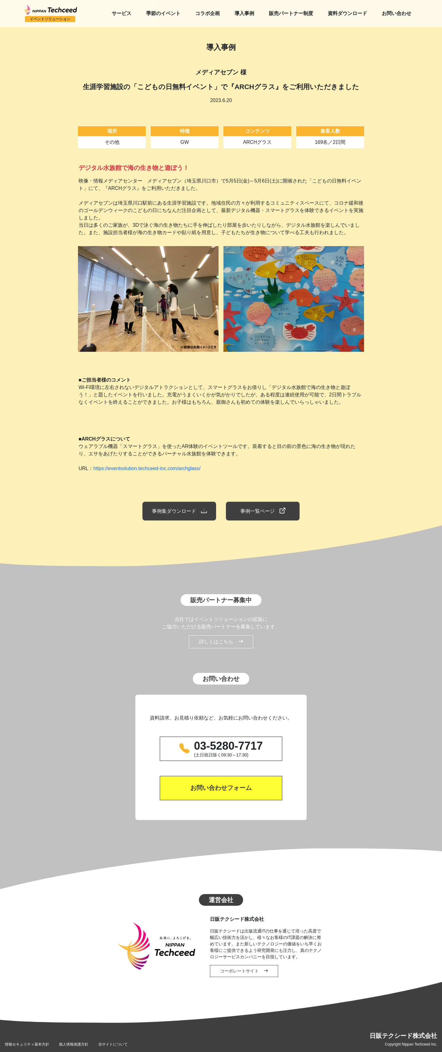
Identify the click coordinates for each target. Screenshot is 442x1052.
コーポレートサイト (244, 970)
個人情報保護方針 (73, 1044)
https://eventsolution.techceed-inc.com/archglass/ (147, 468)
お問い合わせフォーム (221, 788)
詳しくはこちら (221, 642)
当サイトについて (113, 1044)
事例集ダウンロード (179, 511)
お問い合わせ (396, 13)
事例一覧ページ (262, 511)
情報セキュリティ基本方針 (27, 1044)
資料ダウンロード (347, 13)
